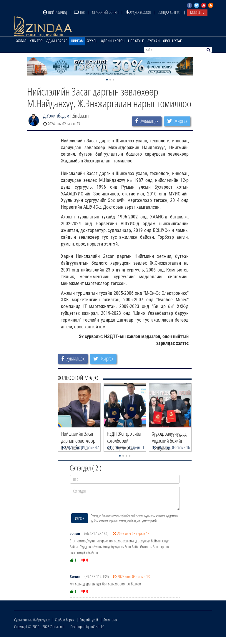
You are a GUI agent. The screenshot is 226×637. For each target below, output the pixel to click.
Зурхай (153, 41)
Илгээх (79, 518)
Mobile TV (197, 12)
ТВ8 (79, 12)
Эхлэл (21, 41)
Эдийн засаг (56, 41)
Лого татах (110, 620)
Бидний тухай (88, 620)
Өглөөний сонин (105, 12)
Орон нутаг (172, 41)
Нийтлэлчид (55, 12)
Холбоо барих (64, 620)
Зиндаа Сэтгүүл (169, 12)
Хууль (92, 41)
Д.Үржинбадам (56, 115)
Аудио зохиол (138, 12)
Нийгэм (77, 41)
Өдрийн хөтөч (112, 41)
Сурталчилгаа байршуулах (32, 620)
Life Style (136, 41)
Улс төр (36, 41)
